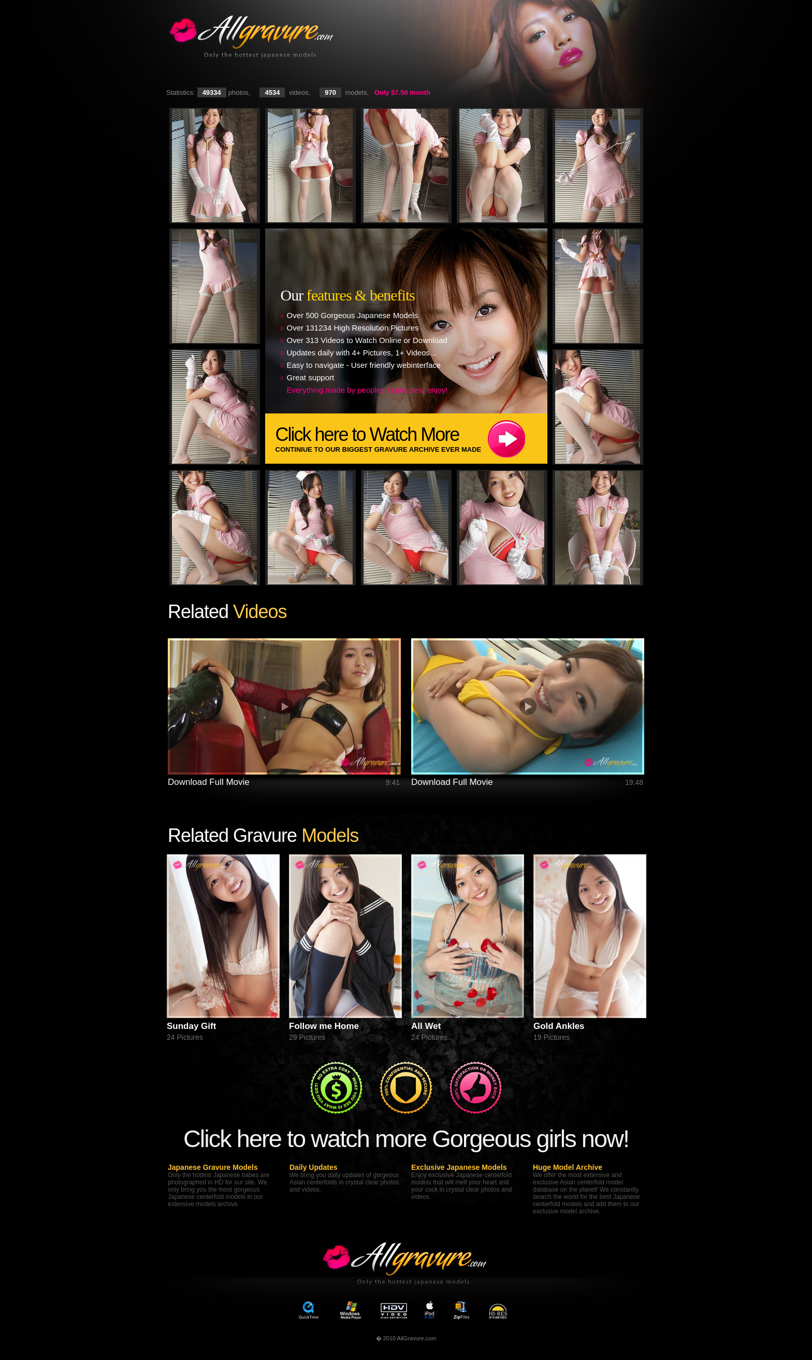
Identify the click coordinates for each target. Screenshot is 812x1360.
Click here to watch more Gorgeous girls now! (406, 1138)
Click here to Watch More (411, 438)
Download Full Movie (209, 782)
